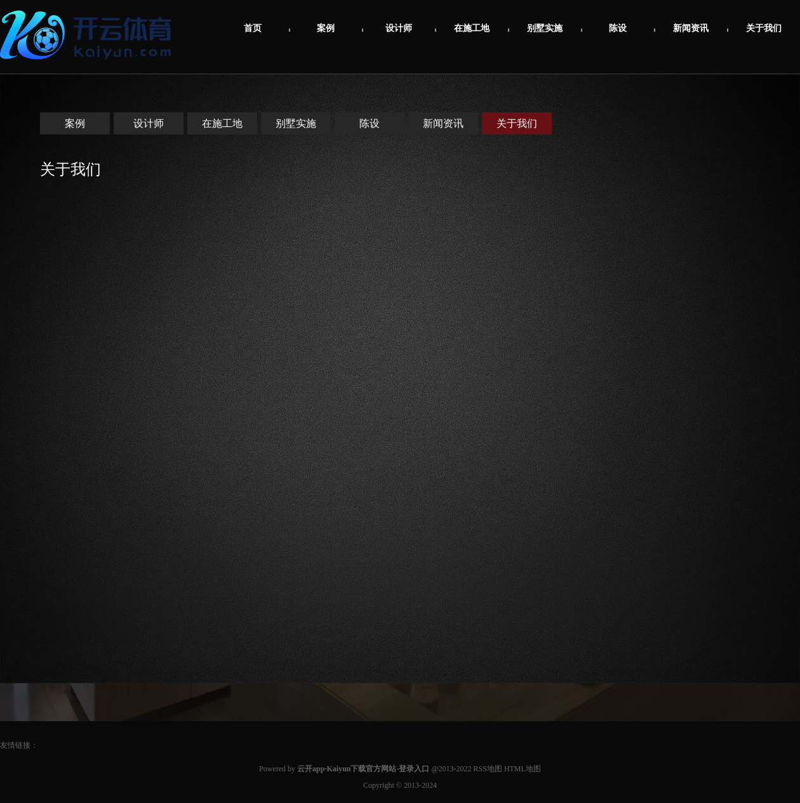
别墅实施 (545, 28)
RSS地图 (488, 768)
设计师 (398, 28)
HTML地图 (522, 768)
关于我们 (764, 28)
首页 (253, 28)
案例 (326, 28)
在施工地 (472, 28)
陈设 (618, 28)
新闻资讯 (691, 28)
